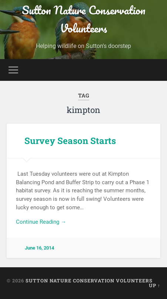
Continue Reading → (41, 222)
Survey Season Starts (70, 141)
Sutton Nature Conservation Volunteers (84, 19)
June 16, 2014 (39, 248)
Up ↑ (154, 285)
